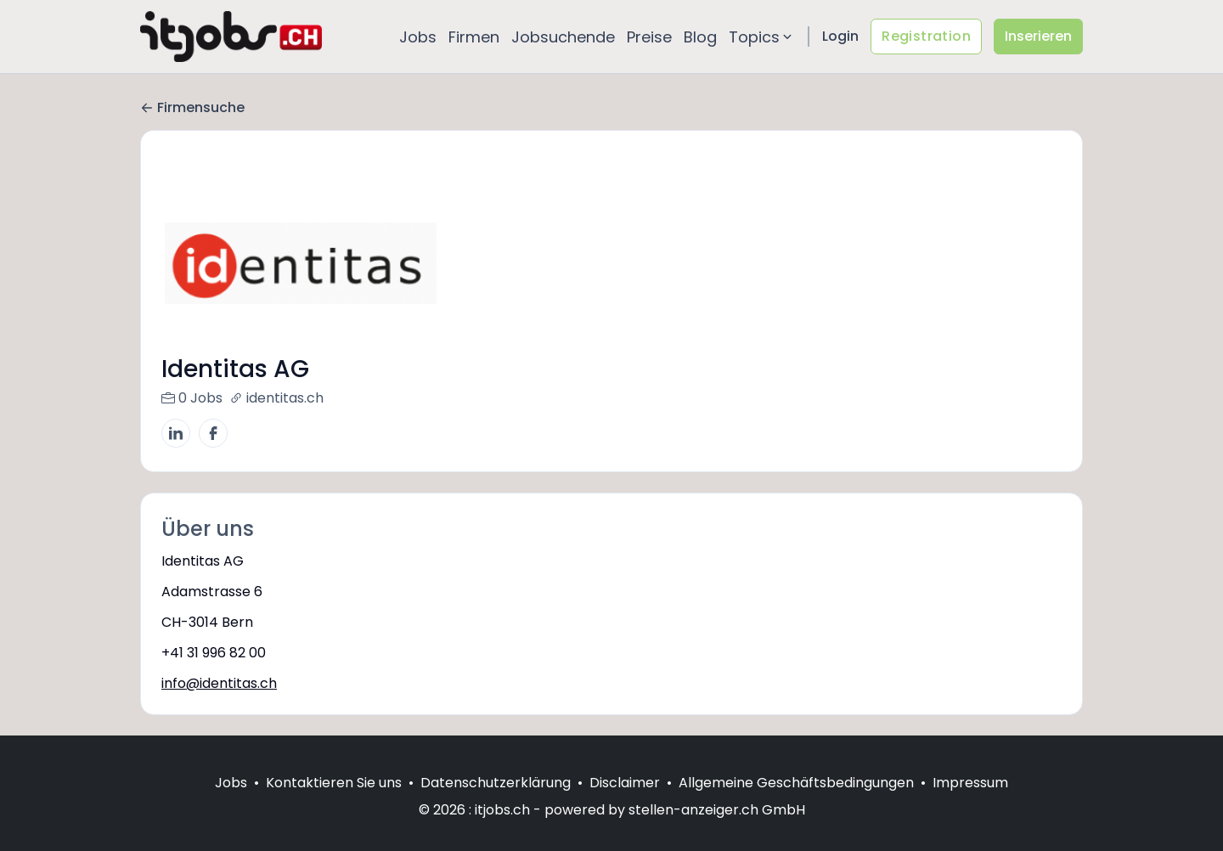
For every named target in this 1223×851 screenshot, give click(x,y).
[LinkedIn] (175, 433)
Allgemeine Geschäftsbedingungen (796, 803)
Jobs (418, 37)
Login (840, 36)
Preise (649, 37)
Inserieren (1038, 36)
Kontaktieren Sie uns (334, 803)
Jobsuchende (563, 37)
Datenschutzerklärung (495, 803)
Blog (700, 37)
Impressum (970, 803)
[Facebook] (213, 433)
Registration (926, 36)
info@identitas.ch (219, 683)
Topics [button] (762, 37)
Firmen (473, 37)
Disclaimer (624, 803)
